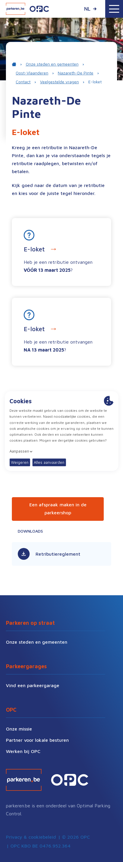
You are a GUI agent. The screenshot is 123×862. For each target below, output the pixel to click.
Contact (23, 81)
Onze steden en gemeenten (52, 63)
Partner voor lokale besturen (37, 740)
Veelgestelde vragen (59, 81)
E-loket (95, 81)
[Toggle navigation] (114, 9)
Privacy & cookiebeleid (31, 837)
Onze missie (19, 728)
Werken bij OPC (23, 751)
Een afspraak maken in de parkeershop (58, 508)
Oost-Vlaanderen (32, 72)
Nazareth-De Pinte (75, 72)
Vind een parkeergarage (32, 685)
